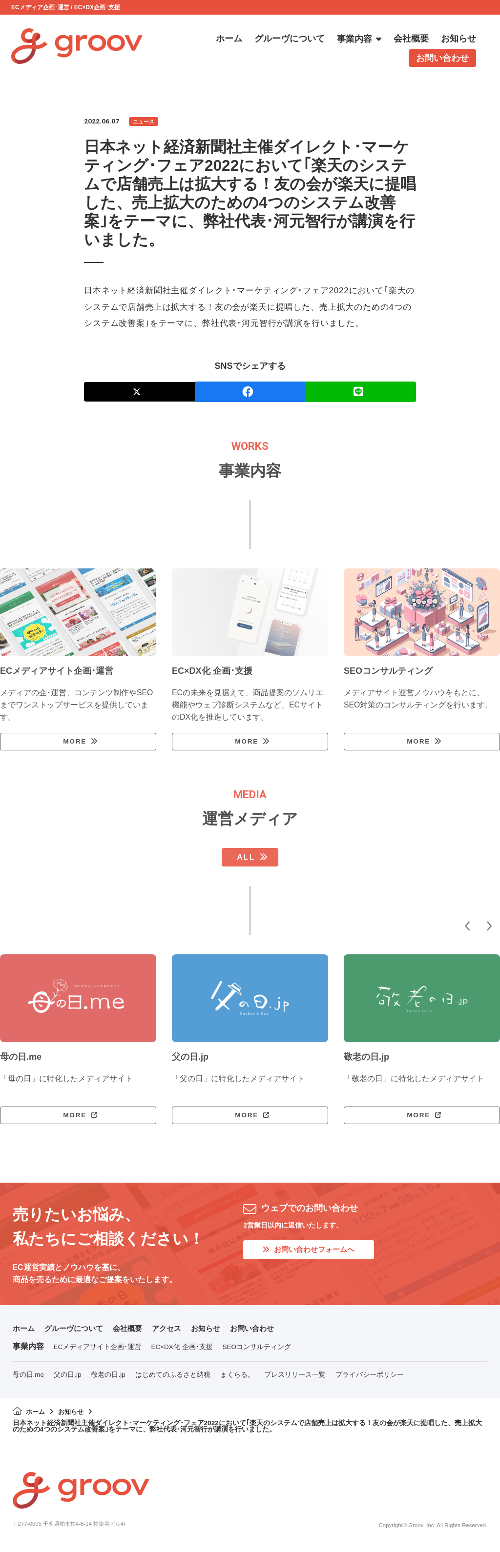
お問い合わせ (264, 1331)
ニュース (144, 121)
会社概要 (133, 1331)
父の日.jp (67, 1377)
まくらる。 (237, 1377)
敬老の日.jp (108, 1377)
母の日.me (28, 1377)
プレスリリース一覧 (295, 1377)
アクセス (174, 1331)
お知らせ (215, 1331)
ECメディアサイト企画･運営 (98, 1349)
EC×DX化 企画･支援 (181, 1349)
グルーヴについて (77, 1331)
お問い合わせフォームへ (311, 1253)
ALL (246, 859)
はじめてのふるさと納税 (172, 1377)
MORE (74, 742)
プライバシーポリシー (369, 1377)
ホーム (24, 1331)
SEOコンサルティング (257, 1349)
